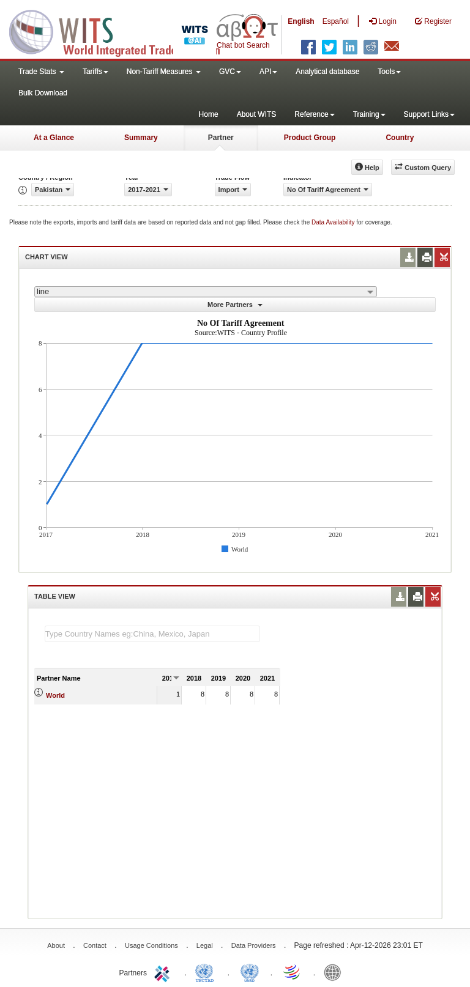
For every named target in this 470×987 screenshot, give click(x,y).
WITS (122, 30)
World (55, 695)
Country (400, 137)
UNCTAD (207, 971)
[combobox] (205, 291)
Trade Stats (41, 71)
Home (208, 114)
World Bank (335, 971)
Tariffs (95, 71)
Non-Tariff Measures (164, 71)
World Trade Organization (292, 971)
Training (369, 114)
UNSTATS (249, 971)
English (301, 21)
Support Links (429, 114)
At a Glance (54, 137)
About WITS (257, 114)
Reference (314, 114)
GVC (230, 71)
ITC (164, 971)
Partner (221, 137)
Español (336, 21)
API (268, 71)
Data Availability (333, 222)
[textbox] (152, 634)
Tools (389, 71)
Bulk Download (42, 93)
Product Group (310, 137)
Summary (141, 137)
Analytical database (327, 71)
